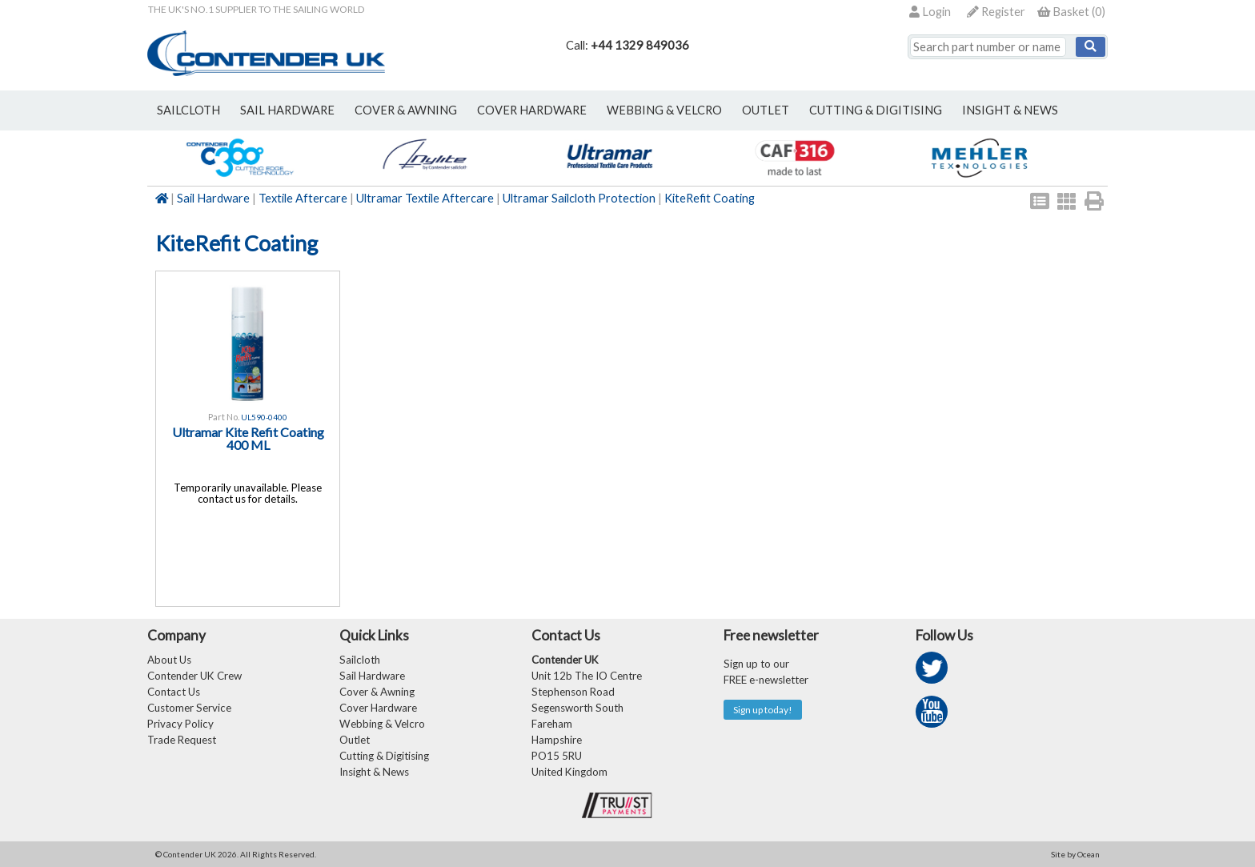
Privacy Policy (180, 723)
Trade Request (181, 739)
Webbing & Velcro (382, 723)
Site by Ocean (1075, 854)
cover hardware (532, 110)
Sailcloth (359, 659)
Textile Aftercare (303, 198)
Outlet (354, 739)
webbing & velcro (664, 110)
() (1071, 11)
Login (930, 11)
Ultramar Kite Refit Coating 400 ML (248, 438)
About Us (169, 659)
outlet (765, 110)
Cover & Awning (377, 691)
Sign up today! (762, 710)
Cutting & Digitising (875, 110)
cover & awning (406, 110)
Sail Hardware (213, 198)
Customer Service (189, 707)
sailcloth (188, 110)
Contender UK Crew (194, 675)
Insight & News (1010, 110)
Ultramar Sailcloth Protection (579, 198)
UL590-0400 (264, 417)
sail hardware (287, 110)
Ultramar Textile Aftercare (425, 198)
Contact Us (173, 691)
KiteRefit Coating (709, 198)
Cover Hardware (378, 707)
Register (996, 11)
